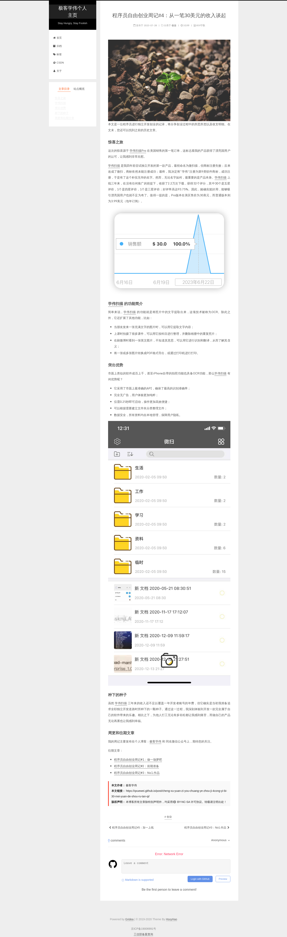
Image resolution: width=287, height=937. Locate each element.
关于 (57, 70)
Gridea (129, 919)
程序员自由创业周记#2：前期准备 (136, 766)
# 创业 (168, 816)
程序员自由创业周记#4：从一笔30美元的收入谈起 (169, 15)
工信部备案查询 (143, 934)
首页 (57, 37)
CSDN (58, 62)
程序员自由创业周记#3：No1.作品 (137, 772)
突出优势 (60, 107)
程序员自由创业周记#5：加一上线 (133, 827)
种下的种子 (62, 113)
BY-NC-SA (181, 801)
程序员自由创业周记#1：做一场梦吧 (138, 759)
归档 (57, 46)
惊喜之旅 (60, 98)
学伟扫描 (60, 103)
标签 (57, 54)
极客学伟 (155, 741)
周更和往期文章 (64, 118)
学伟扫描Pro (138, 150)
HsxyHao (171, 919)
